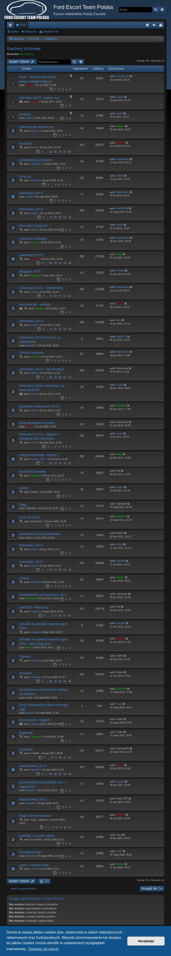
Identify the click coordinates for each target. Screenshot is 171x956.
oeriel (29, 117)
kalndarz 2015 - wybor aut (39, 97)
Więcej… (11, 25)
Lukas (29, 85)
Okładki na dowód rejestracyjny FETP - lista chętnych (43, 641)
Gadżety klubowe (24, 48)
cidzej (29, 426)
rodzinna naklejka (33, 238)
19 (65, 263)
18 (60, 263)
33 (55, 681)
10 (55, 217)
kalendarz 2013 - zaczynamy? (41, 369)
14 (60, 463)
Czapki (24, 578)
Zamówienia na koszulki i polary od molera (44, 691)
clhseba (121, 560)
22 (70, 377)
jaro (119, 320)
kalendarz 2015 (31, 255)
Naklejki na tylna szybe (36, 835)
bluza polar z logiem (34, 719)
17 (55, 263)
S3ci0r (120, 97)
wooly (34, 229)
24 (50, 151)
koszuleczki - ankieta (35, 304)
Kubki (23, 488)
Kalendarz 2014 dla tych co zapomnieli (40, 339)
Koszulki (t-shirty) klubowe (39, 533)
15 (65, 463)
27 (65, 151)
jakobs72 (31, 345)
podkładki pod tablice (35, 160)
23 (65, 774)
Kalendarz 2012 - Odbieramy (41, 287)
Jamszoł (121, 405)
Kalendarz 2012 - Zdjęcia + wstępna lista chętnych (39, 436)
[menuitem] (147, 25)
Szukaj (14, 31)
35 (65, 681)
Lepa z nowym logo (34, 864)
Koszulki (25, 143)
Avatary (25, 114)
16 (50, 263)
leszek (120, 864)
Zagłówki (26, 732)
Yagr (119, 254)
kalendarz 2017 (31, 193)
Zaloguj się (31, 31)
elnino (120, 487)
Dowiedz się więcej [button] (43, 949)
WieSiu (121, 142)
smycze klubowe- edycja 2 (39, 455)
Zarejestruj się (50, 31)
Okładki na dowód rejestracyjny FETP (43, 625)
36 (70, 681)
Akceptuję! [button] (146, 941)
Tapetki (25, 656)
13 (70, 217)
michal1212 (123, 76)
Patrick (30, 712)
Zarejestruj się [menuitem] (161, 25)
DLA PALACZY (29, 517)
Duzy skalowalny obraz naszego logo (43, 706)
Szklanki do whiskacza (36, 127)
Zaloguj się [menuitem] (155, 25)
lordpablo (36, 163)
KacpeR (35, 180)
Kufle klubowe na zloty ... (38, 422)
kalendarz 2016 (31, 209)
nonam (120, 270)
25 (55, 151)
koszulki (25, 673)
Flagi (22, 504)
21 (65, 377)
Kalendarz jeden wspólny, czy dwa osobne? (41, 387)
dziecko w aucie (31, 352)
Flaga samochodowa (35, 815)
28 (70, 151)
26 (60, 151)
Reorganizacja (30, 852)
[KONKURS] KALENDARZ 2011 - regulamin (43, 784)
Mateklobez (123, 159)
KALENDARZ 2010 (33, 765)
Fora (23, 25)
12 (65, 217)
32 (50, 681)
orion (119, 851)
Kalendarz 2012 (31, 545)
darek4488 (122, 208)
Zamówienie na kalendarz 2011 (43, 594)
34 (60, 681)
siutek (34, 147)
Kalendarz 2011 (31, 561)
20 (70, 263)
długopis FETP (30, 271)
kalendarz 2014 (31, 320)
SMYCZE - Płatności (34, 607)
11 (60, 217)
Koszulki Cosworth (33, 225)
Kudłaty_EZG (38, 459)
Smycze (25, 176)
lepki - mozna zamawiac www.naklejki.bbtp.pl (37, 79)
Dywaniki (26, 749)
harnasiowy (123, 237)
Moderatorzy (27, 54)
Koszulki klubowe (32, 471)
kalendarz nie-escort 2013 (39, 406)
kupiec (120, 126)
